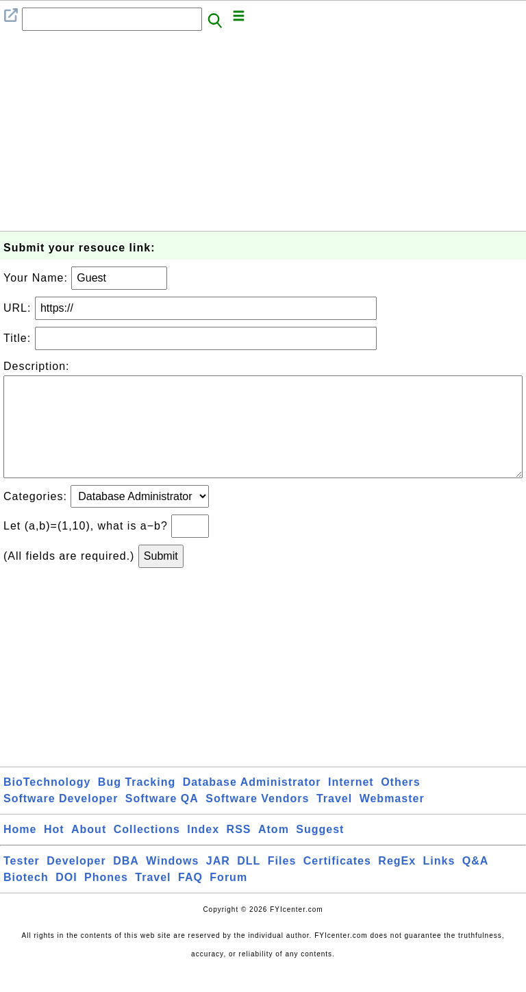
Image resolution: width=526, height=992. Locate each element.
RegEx (397, 883)
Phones (106, 899)
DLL (248, 883)
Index (203, 851)
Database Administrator (252, 804)
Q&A (475, 883)
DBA (126, 883)
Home (19, 851)
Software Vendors (257, 820)
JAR (218, 883)
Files (282, 883)
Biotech (26, 899)
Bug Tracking (136, 804)
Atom (273, 851)
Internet (351, 804)
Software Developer (60, 820)
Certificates (337, 883)
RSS (239, 851)
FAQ (190, 899)
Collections (147, 851)
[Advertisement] (263, 135)
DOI (66, 899)
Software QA (162, 820)
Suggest (320, 851)
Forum (228, 899)
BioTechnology (46, 804)
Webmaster (392, 820)
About (88, 851)
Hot (54, 851)
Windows (172, 883)
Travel (334, 820)
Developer (76, 883)
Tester (21, 883)
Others (401, 804)
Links (439, 883)
